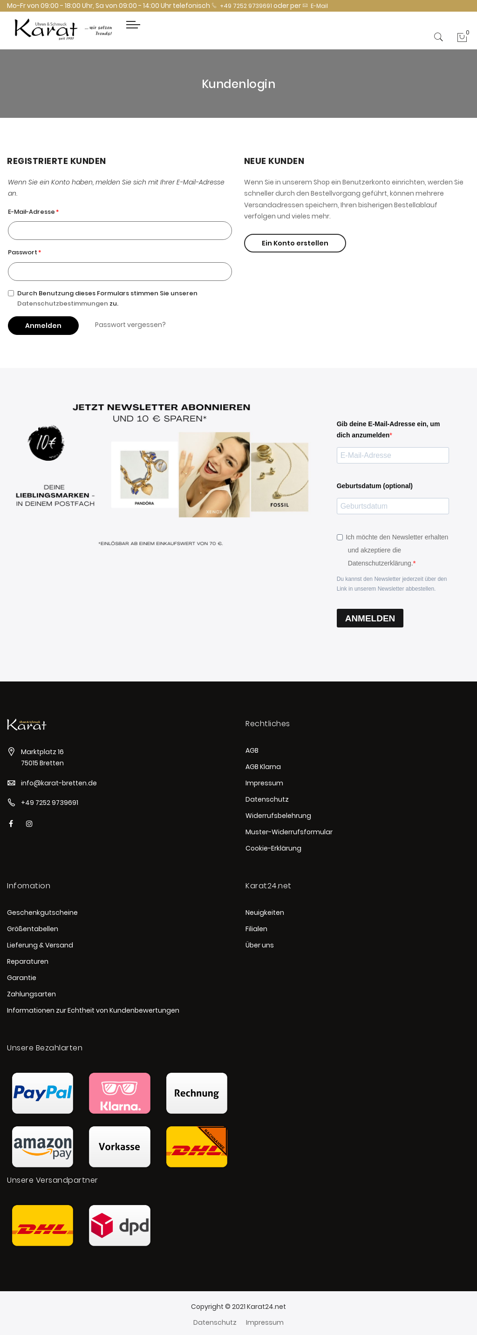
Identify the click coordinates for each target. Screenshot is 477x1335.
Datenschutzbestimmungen (62, 303)
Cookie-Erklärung (273, 848)
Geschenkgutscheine (42, 912)
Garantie (21, 977)
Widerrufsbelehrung (278, 815)
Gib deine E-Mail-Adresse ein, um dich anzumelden (388, 429)
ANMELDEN (370, 618)
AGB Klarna (263, 766)
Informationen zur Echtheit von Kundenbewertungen (93, 1010)
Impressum (264, 783)
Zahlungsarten (31, 994)
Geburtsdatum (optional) (375, 486)
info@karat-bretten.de (59, 783)
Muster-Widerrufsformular (289, 832)
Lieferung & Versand (40, 945)
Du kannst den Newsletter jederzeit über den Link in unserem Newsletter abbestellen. (392, 584)
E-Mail (315, 6)
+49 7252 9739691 (241, 6)
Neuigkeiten (264, 912)
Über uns (259, 945)
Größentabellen (32, 928)
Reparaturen (27, 961)
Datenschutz (267, 799)
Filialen (256, 928)
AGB (252, 750)
